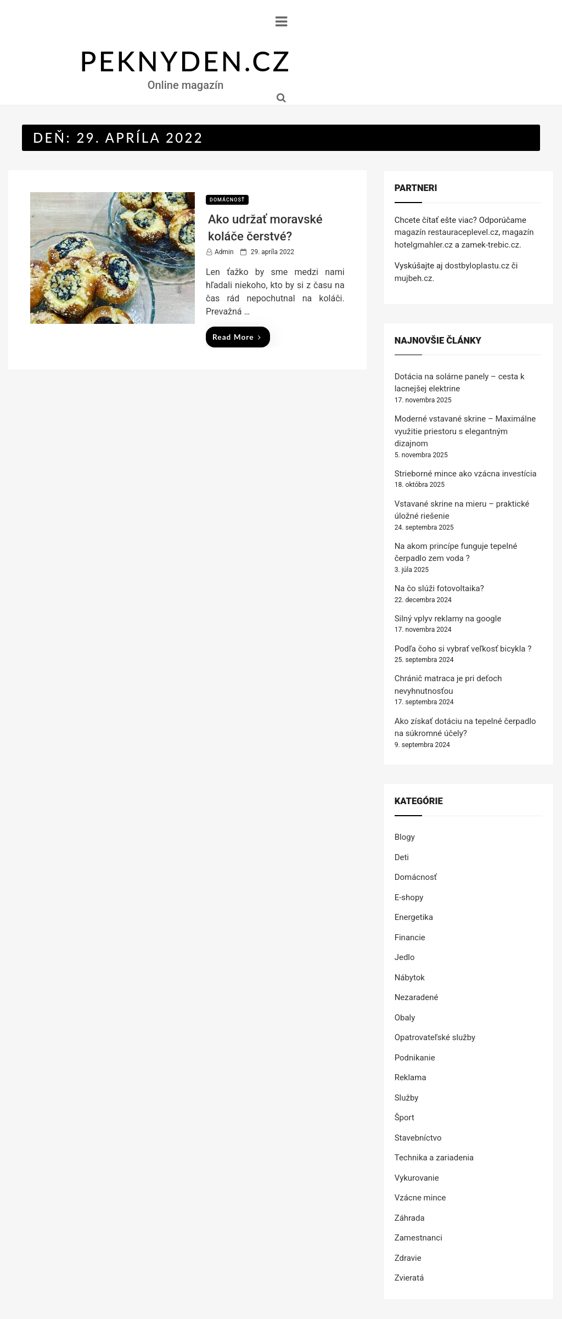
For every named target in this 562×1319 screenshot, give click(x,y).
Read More (236, 336)
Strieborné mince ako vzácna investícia (466, 474)
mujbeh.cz (413, 278)
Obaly (405, 1018)
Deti (402, 857)
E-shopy (409, 897)
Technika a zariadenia (434, 1158)
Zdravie (408, 1258)
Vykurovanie (417, 1178)
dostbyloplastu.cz (477, 266)
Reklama (410, 1077)
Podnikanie (415, 1058)
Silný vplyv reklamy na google (448, 619)
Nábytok (410, 978)
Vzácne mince (420, 1198)
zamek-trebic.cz (490, 245)
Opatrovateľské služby (435, 1037)
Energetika (414, 917)
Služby (407, 1098)
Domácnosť (227, 200)
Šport (404, 1117)
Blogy (405, 837)
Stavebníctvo (418, 1138)
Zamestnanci (418, 1238)
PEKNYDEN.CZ (185, 60)
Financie (410, 937)
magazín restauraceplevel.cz (447, 232)
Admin (224, 252)
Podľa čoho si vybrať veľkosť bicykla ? (463, 649)
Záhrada (410, 1218)
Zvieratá (409, 1278)
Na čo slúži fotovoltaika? (439, 588)
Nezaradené (417, 997)
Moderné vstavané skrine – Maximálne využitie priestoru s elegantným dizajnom (465, 431)
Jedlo (405, 957)
